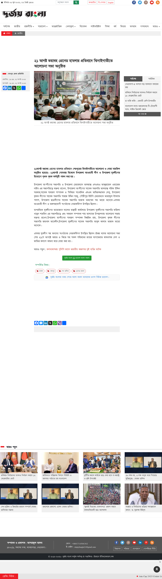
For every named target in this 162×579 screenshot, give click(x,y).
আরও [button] (156, 26)
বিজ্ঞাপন (117, 548)
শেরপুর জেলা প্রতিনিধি (16, 74)
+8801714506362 (80, 543)
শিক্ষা (107, 26)
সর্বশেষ (6, 26)
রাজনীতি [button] (29, 26)
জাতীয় (17, 26)
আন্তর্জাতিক (57, 26)
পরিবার (126, 548)
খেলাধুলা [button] (71, 26)
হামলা (40, 271)
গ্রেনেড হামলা (78, 271)
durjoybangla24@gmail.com (85, 547)
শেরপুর (51, 271)
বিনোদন (83, 26)
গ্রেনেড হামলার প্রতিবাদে (61, 169)
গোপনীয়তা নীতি (149, 548)
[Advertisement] (114, 14)
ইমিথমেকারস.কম (107, 556)
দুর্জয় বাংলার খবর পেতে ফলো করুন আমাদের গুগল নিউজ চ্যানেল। (80, 277)
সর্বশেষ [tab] (133, 78)
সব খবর (142, 114)
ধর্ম (115, 26)
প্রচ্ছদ (6, 33)
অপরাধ (133, 26)
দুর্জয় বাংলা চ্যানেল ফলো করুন (76, 258)
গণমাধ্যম (144, 26)
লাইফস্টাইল (96, 26)
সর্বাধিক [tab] (151, 78)
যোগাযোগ (136, 548)
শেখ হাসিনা (64, 271)
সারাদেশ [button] (43, 26)
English (110, 2)
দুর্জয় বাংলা (67, 556)
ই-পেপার (101, 2)
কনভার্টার (92, 2)
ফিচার (123, 26)
